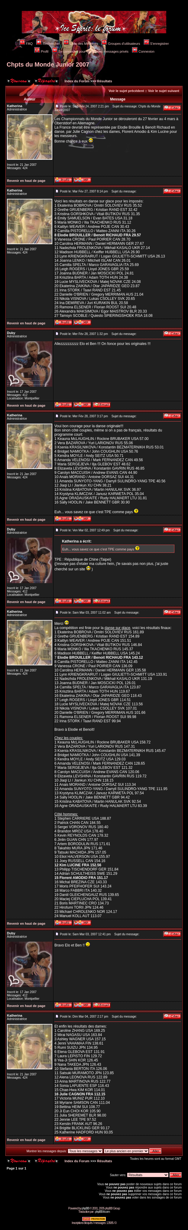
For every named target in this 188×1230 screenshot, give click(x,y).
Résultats (104, 81)
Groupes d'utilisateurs (121, 43)
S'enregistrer (156, 43)
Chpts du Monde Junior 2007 (48, 64)
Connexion (143, 51)
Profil (41, 51)
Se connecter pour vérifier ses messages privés (90, 51)
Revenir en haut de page (26, 180)
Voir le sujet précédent (126, 91)
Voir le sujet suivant (163, 91)
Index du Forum (76, 81)
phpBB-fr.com (102, 1211)
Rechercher (48, 43)
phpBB (85, 1208)
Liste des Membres (80, 43)
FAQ (26, 43)
